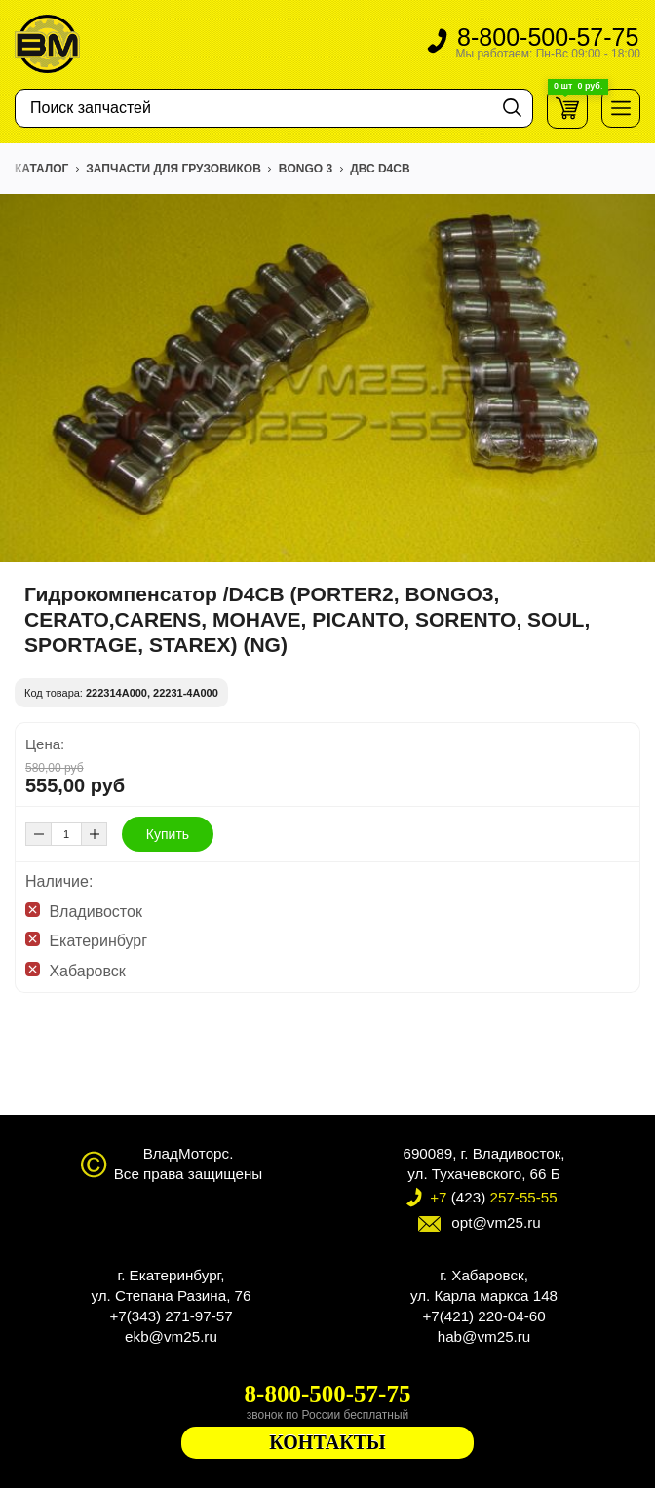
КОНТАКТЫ (327, 1442)
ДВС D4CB (379, 168)
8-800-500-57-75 (547, 43)
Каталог (41, 168)
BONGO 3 (305, 168)
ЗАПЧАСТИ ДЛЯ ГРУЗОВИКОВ (173, 168)
